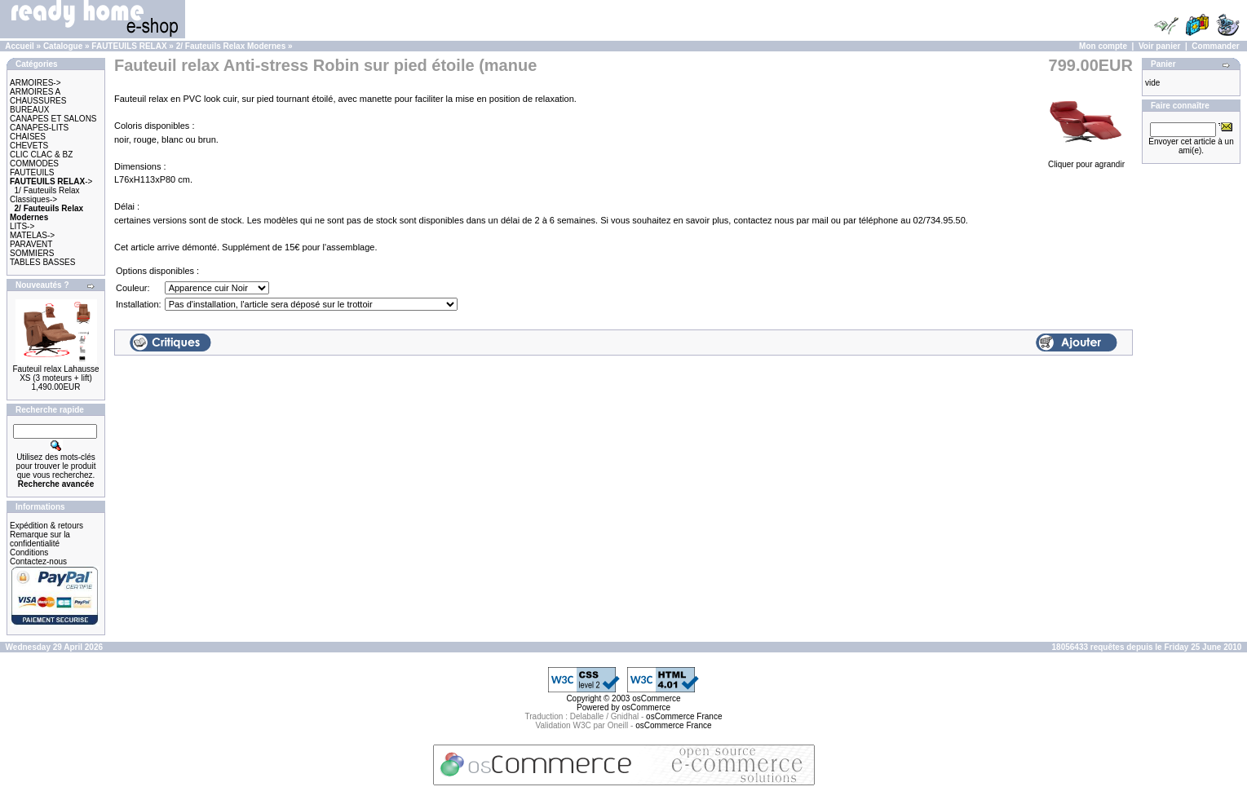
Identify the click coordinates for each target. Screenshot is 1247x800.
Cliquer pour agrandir (1086, 160)
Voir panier (1160, 46)
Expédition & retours (46, 525)
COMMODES (34, 163)
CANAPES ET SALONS (53, 118)
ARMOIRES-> (35, 82)
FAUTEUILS (32, 172)
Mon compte (1103, 46)
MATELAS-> (32, 235)
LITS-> (22, 226)
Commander (1215, 46)
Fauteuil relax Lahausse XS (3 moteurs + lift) (55, 373)
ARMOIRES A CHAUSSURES (38, 96)
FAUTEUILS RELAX (128, 46)
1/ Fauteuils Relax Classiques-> (45, 195)
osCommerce (656, 698)
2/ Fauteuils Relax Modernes (231, 46)
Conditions (29, 552)
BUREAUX (29, 109)
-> (51, 181)
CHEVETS (29, 145)
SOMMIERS (32, 253)
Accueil (19, 46)
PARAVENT (31, 244)
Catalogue (62, 46)
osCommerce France (684, 716)
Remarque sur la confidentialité (40, 539)
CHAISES (28, 136)
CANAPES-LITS (39, 127)
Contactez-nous (38, 561)
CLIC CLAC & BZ (41, 154)
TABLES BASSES (42, 262)
